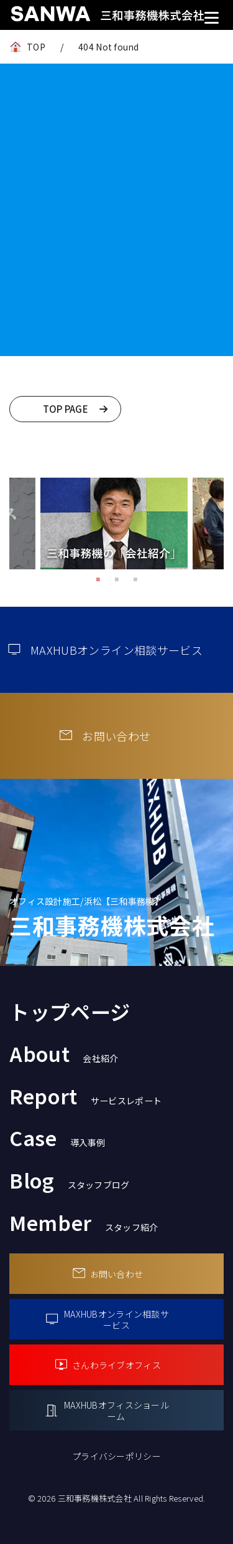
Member (83, 1222)
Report (85, 1095)
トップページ (69, 1011)
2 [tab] (117, 578)
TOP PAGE (65, 408)
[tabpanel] (114, 523)
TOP (36, 47)
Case (57, 1137)
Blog (69, 1179)
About (63, 1053)
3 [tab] (135, 578)
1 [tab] (98, 578)
